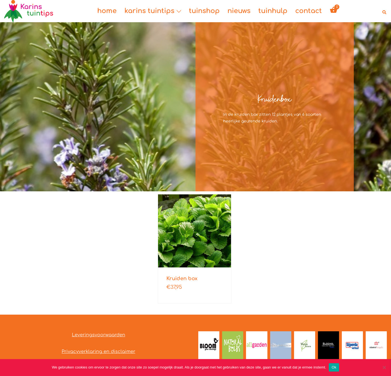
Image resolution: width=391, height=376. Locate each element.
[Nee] (384, 367)
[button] (384, 11)
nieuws (238, 11)
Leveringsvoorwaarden (98, 334)
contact (308, 11)
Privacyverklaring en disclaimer (98, 351)
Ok (334, 367)
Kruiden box (181, 278)
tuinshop (204, 11)
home (107, 11)
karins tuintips (149, 11)
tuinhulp (272, 11)
